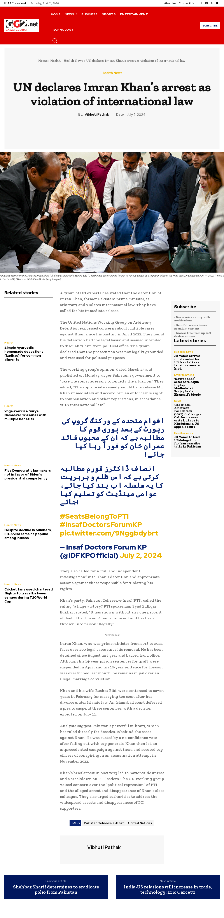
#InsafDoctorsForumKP (101, 524)
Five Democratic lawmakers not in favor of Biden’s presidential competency (27, 474)
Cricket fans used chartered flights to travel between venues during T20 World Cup (28, 595)
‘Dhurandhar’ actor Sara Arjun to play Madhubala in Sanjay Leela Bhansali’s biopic (187, 386)
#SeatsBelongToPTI (94, 516)
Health (55, 61)
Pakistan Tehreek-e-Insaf (104, 823)
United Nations (140, 823)
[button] (54, 40)
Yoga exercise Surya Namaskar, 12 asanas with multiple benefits (25, 415)
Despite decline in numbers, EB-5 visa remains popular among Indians (28, 533)
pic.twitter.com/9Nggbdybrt (109, 533)
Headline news (183, 352)
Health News (73, 61)
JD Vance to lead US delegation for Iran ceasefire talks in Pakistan (187, 440)
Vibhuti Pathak (97, 114)
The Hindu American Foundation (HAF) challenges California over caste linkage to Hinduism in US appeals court (187, 414)
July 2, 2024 (141, 555)
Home (42, 61)
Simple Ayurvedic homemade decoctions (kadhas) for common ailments (24, 353)
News (177, 400)
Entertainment (183, 374)
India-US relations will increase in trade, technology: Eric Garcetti (168, 889)
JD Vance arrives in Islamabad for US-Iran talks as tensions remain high (187, 362)
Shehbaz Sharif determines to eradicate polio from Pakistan (56, 889)
